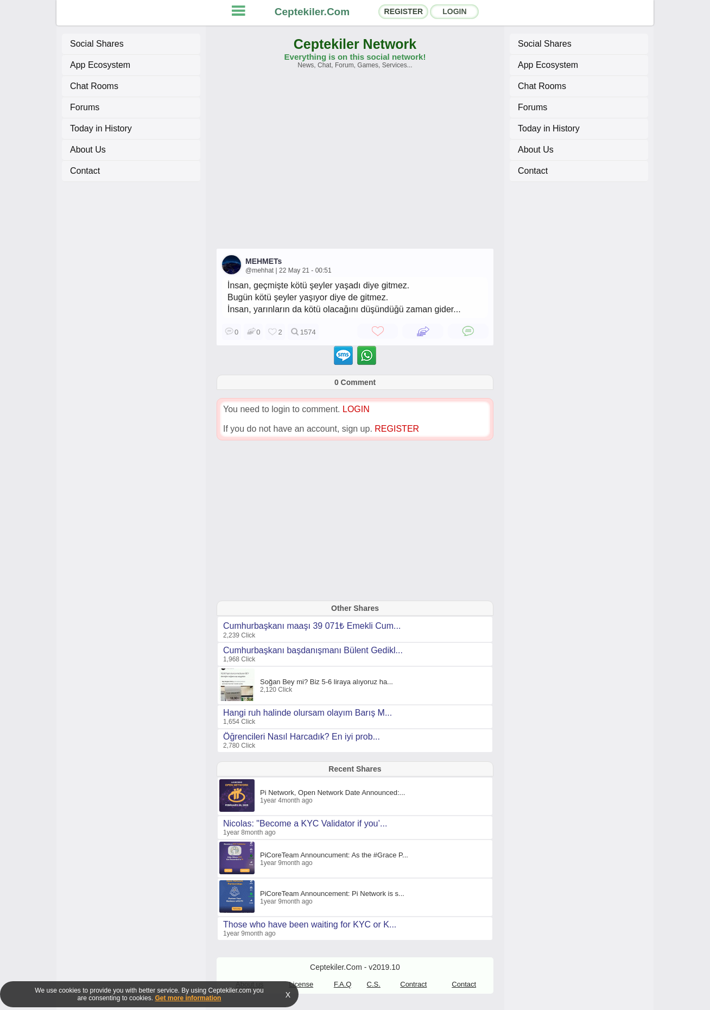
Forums (84, 107)
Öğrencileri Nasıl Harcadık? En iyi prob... (301, 736)
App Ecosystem (100, 65)
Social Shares (97, 43)
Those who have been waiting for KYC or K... (309, 924)
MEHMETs (263, 261)
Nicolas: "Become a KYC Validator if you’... (305, 823)
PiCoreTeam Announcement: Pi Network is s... (332, 893)
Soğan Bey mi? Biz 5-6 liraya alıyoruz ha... (326, 682)
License (301, 984)
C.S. (374, 984)
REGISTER (403, 11)
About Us (88, 149)
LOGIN (454, 11)
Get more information (188, 998)
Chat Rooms (94, 86)
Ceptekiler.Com (312, 11)
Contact (85, 170)
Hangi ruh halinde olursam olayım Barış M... (307, 712)
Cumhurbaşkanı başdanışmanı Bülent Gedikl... (313, 650)
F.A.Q (343, 984)
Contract (413, 984)
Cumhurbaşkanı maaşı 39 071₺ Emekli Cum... (312, 625)
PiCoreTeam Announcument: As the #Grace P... (334, 855)
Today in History (101, 128)
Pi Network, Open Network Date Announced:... (332, 792)
